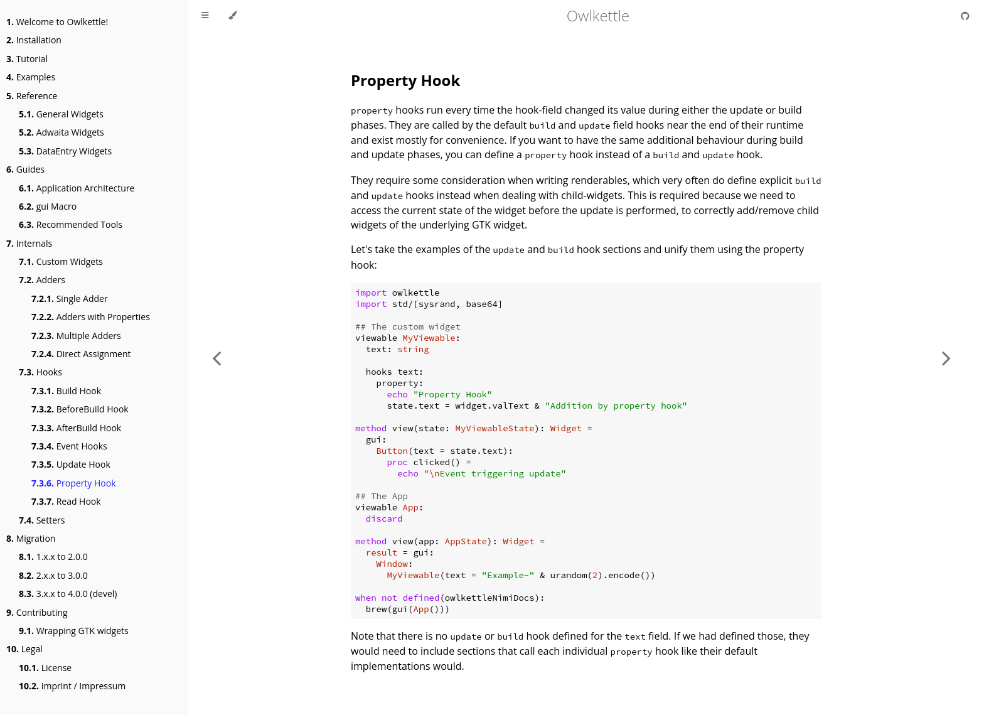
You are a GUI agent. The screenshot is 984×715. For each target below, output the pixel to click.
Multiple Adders (76, 335)
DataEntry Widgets (65, 151)
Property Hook (73, 483)
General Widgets (61, 114)
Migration (30, 538)
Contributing (37, 612)
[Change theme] (232, 15)
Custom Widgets (61, 261)
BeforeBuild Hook (80, 409)
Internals (29, 243)
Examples (30, 77)
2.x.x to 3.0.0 (53, 575)
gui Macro (48, 206)
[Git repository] (965, 16)
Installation (34, 40)
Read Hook (66, 501)
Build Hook (66, 391)
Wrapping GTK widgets (74, 631)
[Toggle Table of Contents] (204, 15)
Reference (31, 96)
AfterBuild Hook (76, 428)
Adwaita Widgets (61, 132)
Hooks (40, 372)
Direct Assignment (81, 354)
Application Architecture (76, 188)
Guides (25, 169)
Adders (42, 280)
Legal (24, 649)
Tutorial (27, 59)
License (45, 668)
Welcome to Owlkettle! (57, 22)
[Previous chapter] (216, 357)
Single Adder (69, 298)
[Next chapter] (946, 357)
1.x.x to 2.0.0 (53, 556)
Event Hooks (69, 446)
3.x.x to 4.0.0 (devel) (68, 593)
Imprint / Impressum (72, 686)
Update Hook (70, 464)
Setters (42, 520)
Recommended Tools (70, 224)
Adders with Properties (90, 317)
